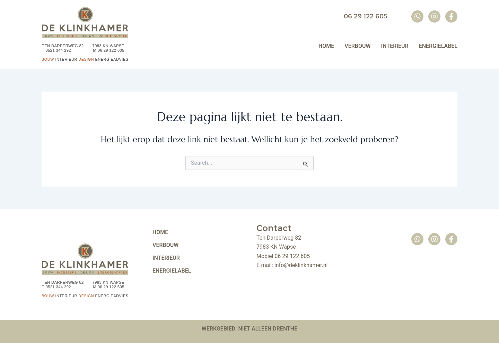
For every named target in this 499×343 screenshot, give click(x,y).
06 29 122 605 (292, 256)
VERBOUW (165, 245)
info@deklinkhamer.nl (301, 265)
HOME (160, 232)
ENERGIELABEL (171, 271)
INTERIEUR (166, 258)
